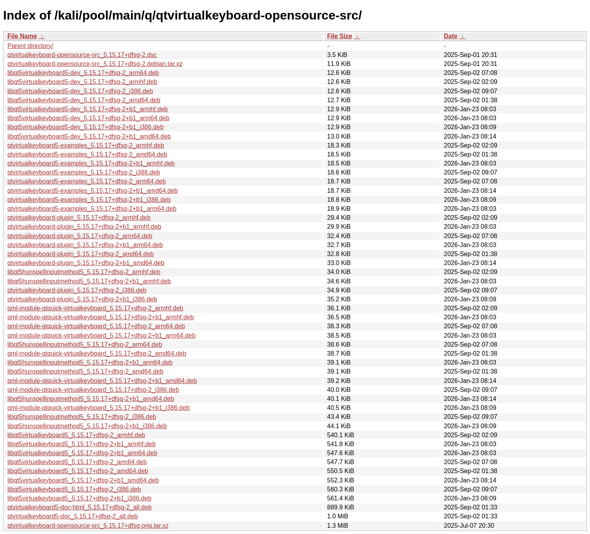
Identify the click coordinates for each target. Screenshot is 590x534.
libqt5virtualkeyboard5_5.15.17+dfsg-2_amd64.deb (77, 471)
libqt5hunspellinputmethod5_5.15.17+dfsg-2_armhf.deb (83, 272)
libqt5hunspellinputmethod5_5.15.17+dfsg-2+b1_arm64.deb (89, 362)
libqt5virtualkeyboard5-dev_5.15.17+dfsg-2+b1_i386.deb (85, 127)
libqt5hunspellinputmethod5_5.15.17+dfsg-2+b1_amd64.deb (90, 398)
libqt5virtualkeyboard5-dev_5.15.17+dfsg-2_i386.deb (80, 91)
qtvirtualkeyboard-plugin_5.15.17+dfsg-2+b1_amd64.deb (85, 263)
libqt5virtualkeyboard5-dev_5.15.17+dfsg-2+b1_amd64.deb (89, 136)
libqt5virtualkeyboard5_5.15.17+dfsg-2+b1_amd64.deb (83, 480)
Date (450, 36)
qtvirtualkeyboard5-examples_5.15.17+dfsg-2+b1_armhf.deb (91, 163)
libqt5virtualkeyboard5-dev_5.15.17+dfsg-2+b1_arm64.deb (88, 118)
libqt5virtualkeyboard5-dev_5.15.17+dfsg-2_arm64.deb (83, 72)
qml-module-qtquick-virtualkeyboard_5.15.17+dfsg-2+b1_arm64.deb (101, 335)
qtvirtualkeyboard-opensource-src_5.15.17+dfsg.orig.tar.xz (88, 525)
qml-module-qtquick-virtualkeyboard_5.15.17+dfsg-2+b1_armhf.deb (100, 317)
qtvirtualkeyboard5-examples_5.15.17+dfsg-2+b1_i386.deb (89, 199)
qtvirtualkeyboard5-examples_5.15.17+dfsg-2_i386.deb (83, 172)
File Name (22, 36)
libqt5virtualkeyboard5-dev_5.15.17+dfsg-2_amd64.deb (83, 100)
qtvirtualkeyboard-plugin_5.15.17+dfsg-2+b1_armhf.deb (84, 226)
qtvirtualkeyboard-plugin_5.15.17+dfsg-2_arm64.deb (79, 236)
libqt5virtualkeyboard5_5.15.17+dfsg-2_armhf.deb (76, 435)
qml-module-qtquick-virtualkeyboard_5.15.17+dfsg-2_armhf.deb (95, 308)
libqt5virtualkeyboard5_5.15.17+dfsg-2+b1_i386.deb (79, 498)
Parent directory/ (30, 46)
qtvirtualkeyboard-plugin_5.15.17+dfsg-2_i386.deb (76, 290)
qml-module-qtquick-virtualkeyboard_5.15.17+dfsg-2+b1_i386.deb (98, 407)
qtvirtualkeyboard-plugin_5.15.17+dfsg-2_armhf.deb (79, 217)
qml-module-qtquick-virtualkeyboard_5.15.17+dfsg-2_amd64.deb (97, 353)
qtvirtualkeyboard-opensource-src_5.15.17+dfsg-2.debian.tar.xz (95, 64)
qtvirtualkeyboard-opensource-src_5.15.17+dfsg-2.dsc (82, 55)
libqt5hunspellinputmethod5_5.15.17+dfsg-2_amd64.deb (85, 371)
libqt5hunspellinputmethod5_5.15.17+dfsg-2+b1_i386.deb (87, 426)
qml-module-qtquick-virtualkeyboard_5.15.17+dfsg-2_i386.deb (93, 389)
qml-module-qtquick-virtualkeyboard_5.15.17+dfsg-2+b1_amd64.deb (102, 380)
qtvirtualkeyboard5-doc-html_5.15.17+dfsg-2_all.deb (79, 507)
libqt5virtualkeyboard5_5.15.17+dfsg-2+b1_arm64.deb (82, 453)
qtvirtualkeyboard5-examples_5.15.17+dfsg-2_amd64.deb (87, 154)
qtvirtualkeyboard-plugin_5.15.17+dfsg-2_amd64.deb (80, 254)
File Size (339, 36)
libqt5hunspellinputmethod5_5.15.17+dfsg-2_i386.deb (81, 416)
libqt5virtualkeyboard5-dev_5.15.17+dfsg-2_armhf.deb (82, 81)
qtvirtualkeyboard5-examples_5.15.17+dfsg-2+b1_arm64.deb (91, 208)
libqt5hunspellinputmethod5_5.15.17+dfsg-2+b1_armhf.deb (89, 281)
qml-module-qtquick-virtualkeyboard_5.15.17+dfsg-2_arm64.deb (96, 326)
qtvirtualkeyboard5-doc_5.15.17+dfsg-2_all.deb (72, 516)
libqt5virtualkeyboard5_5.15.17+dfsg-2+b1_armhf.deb (81, 444)
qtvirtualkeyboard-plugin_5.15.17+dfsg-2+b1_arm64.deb (85, 245)
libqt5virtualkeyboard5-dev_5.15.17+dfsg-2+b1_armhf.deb (87, 109)
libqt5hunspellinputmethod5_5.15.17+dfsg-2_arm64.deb (84, 344)
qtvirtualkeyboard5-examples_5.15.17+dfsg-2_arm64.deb (86, 181)
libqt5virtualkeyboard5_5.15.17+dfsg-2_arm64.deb (77, 462)
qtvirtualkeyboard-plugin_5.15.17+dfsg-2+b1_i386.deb (82, 299)
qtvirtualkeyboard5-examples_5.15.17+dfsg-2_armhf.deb (85, 145)
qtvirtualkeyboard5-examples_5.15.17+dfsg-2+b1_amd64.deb (92, 190)
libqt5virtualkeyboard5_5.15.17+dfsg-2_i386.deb (74, 489)
